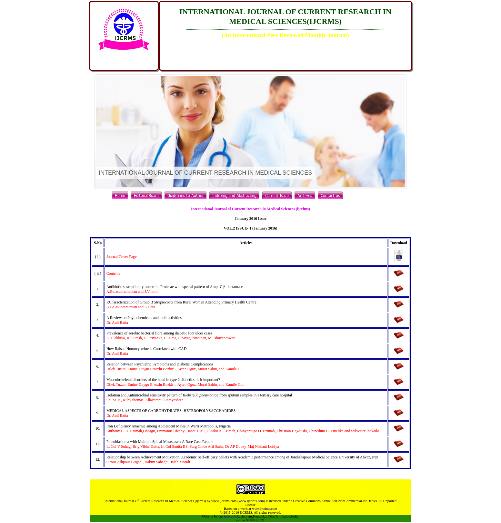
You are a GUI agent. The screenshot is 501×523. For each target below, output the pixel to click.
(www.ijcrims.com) (251, 501)
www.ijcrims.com (264, 508)
